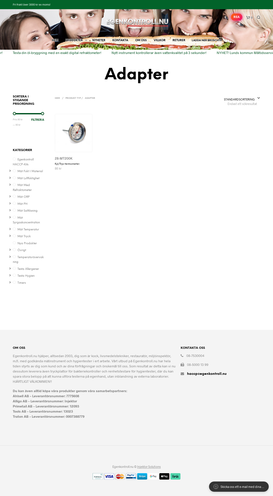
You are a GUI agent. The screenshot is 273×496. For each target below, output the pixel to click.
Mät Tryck (24, 236)
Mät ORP (23, 197)
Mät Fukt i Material (30, 171)
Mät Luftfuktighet (28, 178)
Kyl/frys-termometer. (67, 164)
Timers (21, 283)
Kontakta (120, 40)
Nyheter (98, 40)
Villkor (160, 40)
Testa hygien (26, 276)
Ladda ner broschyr (207, 40)
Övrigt (21, 250)
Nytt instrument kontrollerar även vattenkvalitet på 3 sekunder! (156, 53)
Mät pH (22, 204)
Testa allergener (28, 269)
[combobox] (242, 98)
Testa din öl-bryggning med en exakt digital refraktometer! (54, 53)
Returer (179, 40)
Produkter (74, 40)
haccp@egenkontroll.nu (207, 374)
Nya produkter (27, 243)
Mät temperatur (28, 229)
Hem (55, 40)
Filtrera (37, 120)
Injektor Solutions (149, 466)
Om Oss (141, 40)
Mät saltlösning (27, 210)
